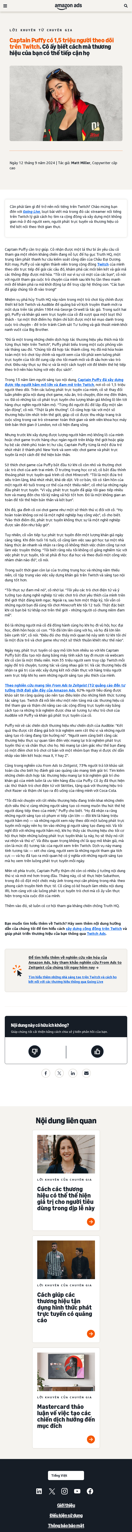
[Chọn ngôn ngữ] (66, 1475)
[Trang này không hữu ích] (34, 1052)
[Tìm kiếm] (126, 6)
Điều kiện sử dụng (66, 1515)
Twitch (103, 264)
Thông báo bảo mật (66, 1525)
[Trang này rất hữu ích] (97, 1052)
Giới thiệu (66, 1505)
